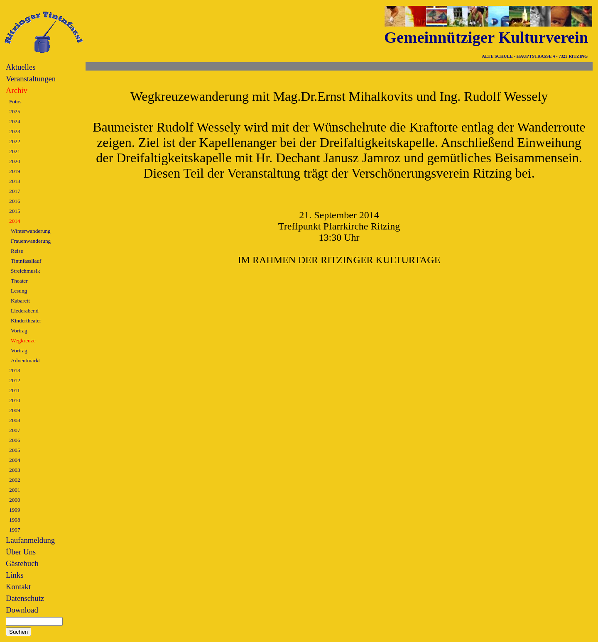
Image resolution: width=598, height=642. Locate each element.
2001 (14, 490)
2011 (14, 390)
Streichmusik (25, 271)
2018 (14, 181)
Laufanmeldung (30, 540)
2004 (14, 460)
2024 (14, 121)
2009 (14, 410)
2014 (14, 221)
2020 (14, 161)
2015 (14, 211)
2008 (14, 420)
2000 (14, 500)
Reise (17, 251)
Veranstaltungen (31, 78)
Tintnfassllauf (26, 261)
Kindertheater (26, 320)
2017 (14, 191)
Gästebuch (22, 563)
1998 (14, 520)
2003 (14, 470)
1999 (14, 510)
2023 (14, 131)
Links (15, 575)
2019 (14, 171)
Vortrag (19, 330)
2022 (14, 141)
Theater (19, 281)
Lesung (19, 291)
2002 (14, 480)
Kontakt (18, 586)
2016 (14, 201)
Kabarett (20, 301)
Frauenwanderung (31, 241)
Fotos (15, 101)
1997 (14, 530)
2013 (14, 370)
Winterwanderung (31, 231)
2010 (14, 400)
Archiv (16, 90)
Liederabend (25, 311)
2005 (14, 450)
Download (22, 609)
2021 (14, 151)
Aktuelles (21, 67)
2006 (14, 440)
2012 (14, 380)
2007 (14, 430)
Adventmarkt (25, 360)
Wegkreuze (23, 340)
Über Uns (21, 551)
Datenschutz (25, 598)
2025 (14, 111)
